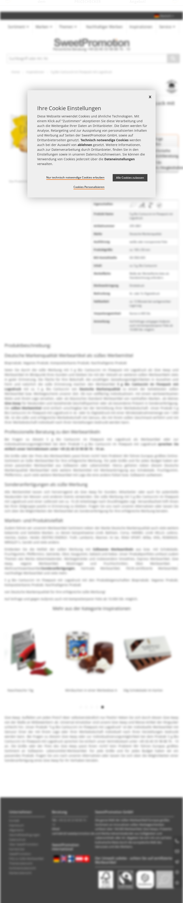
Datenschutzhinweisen (103, 154)
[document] (91, 143)
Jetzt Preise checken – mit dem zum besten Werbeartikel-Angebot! (91, 5)
